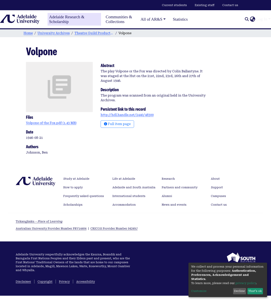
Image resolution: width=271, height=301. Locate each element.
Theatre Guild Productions (94, 33)
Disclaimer (23, 281)
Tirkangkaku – (39, 221)
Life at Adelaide (123, 178)
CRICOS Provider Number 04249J (114, 228)
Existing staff (204, 5)
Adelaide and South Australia (133, 187)
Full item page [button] (117, 124)
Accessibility (85, 281)
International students (128, 196)
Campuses (218, 196)
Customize (199, 291)
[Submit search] (246, 19)
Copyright (45, 281)
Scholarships (73, 204)
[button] (252, 19)
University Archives (54, 33)
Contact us (230, 5)
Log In (261, 19)
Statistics (180, 19)
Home (28, 33)
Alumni (167, 196)
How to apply (73, 187)
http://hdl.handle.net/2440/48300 (127, 115)
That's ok (255, 291)
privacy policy (245, 283)
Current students (174, 5)
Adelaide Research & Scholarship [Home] (67, 19)
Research (168, 178)
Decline (239, 291)
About (215, 178)
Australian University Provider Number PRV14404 (51, 228)
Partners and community (180, 187)
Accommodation (124, 204)
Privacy (64, 281)
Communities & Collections (119, 19)
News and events (174, 204)
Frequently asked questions (83, 196)
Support (217, 187)
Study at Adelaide (76, 178)
